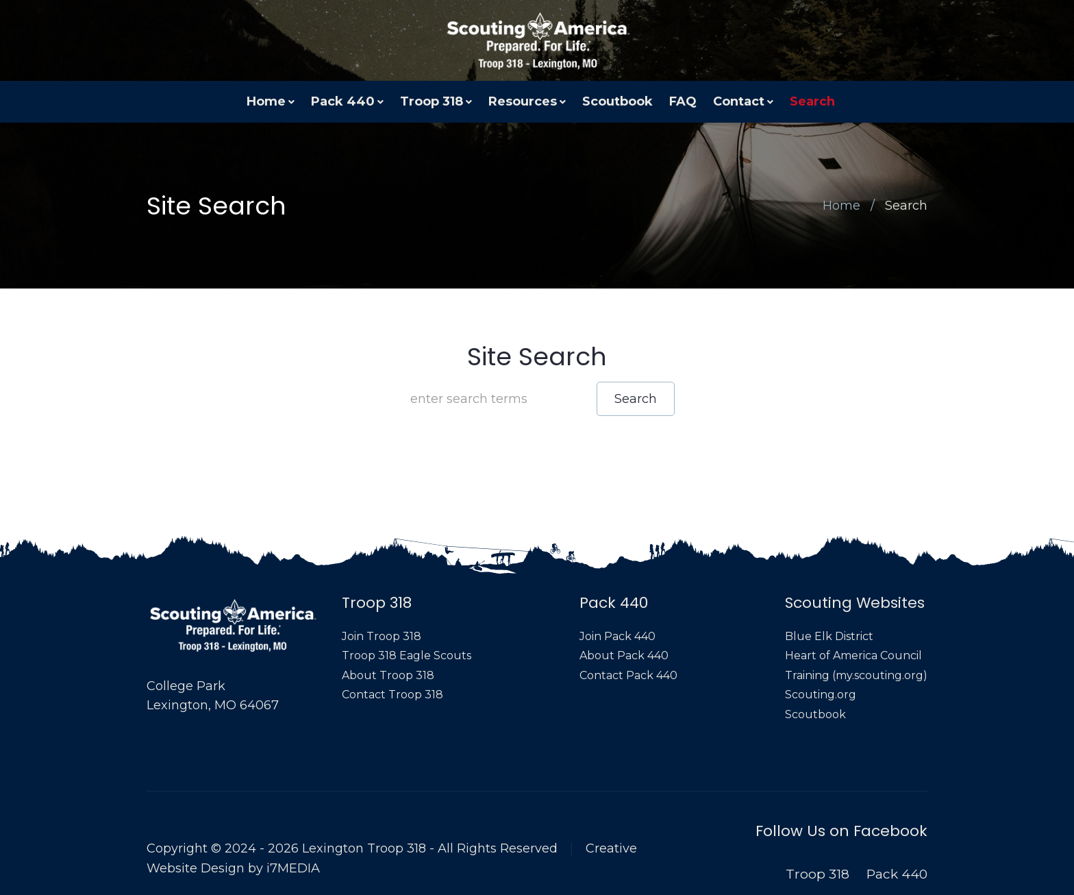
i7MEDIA (293, 868)
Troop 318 (431, 101)
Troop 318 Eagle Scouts (406, 655)
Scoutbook (617, 101)
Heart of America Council (853, 655)
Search (812, 101)
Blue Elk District (829, 636)
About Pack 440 (624, 655)
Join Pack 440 (617, 636)
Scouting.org (820, 694)
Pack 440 (343, 101)
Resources (522, 101)
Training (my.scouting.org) (856, 675)
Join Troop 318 (381, 636)
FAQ (683, 101)
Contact (738, 101)
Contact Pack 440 (628, 675)
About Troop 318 (388, 675)
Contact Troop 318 (392, 694)
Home (266, 101)
